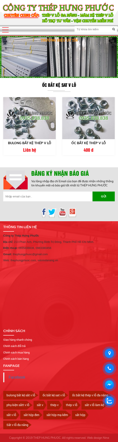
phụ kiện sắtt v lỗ (17, 405)
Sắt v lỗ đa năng (17, 425)
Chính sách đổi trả (14, 346)
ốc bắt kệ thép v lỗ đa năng (90, 395)
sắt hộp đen (31, 415)
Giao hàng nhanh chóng (17, 340)
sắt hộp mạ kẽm (57, 415)
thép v (54, 405)
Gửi (103, 196)
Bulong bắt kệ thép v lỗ (29, 143)
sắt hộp (80, 415)
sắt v (40, 405)
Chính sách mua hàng (16, 352)
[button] (5, 29)
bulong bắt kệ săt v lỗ (20, 395)
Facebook (17, 377)
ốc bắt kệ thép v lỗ (88, 143)
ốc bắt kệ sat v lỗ (54, 395)
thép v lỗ (71, 405)
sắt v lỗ (11, 415)
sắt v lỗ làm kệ (94, 405)
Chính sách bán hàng (16, 359)
